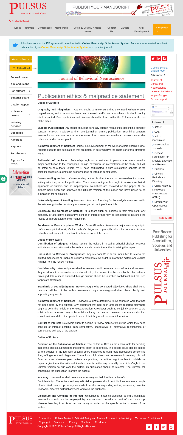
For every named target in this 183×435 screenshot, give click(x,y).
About (17, 27)
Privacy (73, 422)
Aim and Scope (20, 84)
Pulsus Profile (63, 418)
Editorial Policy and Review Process (95, 418)
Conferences (45, 27)
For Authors (21, 91)
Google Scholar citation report (159, 69)
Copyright (44, 422)
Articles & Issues (21, 113)
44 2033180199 (19, 20)
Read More (165, 217)
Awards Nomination (22, 59)
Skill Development (141, 29)
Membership (62, 27)
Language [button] (162, 27)
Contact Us (112, 29)
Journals (29, 27)
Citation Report (20, 104)
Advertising (125, 418)
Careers (125, 27)
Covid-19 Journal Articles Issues (87, 29)
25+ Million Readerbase (22, 68)
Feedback (100, 422)
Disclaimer (59, 422)
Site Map (86, 422)
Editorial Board (20, 97)
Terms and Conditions (147, 418)
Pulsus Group (66, 426)
